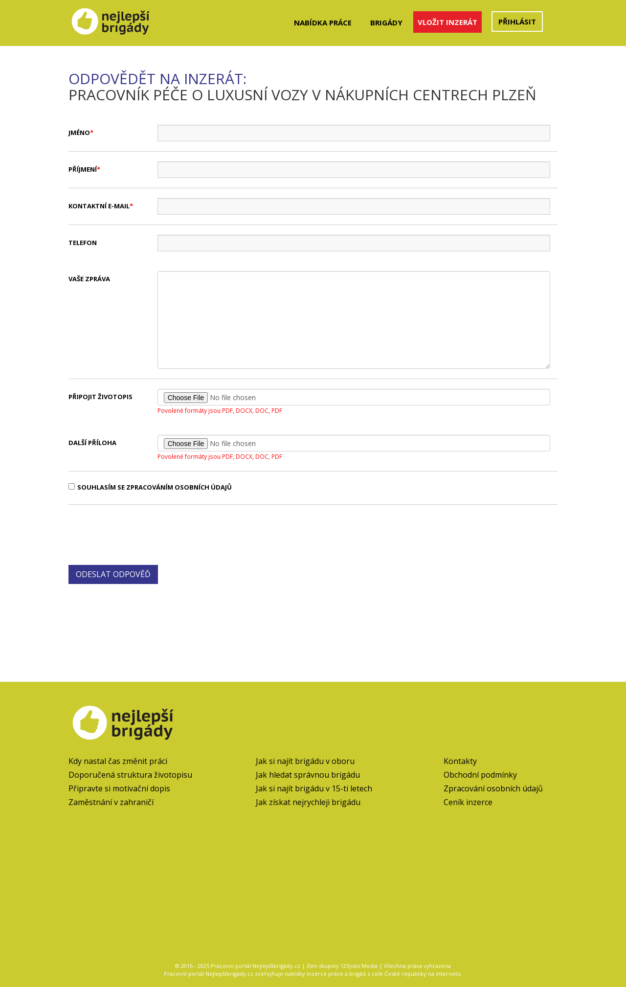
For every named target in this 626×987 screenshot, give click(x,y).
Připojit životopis (100, 396)
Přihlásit (517, 21)
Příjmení (82, 169)
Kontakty (460, 761)
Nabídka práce (323, 22)
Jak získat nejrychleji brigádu (308, 802)
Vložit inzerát (447, 22)
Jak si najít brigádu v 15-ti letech (314, 788)
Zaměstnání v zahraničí (111, 802)
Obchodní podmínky (480, 774)
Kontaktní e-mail (99, 206)
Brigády (386, 22)
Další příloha (92, 442)
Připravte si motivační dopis (119, 788)
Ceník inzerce (468, 802)
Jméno (79, 132)
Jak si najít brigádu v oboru (305, 761)
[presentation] (142, 534)
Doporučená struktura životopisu (130, 774)
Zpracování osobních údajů (493, 788)
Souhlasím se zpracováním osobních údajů (150, 487)
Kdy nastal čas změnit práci (117, 761)
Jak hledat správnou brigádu (308, 774)
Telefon (82, 242)
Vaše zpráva (89, 278)
